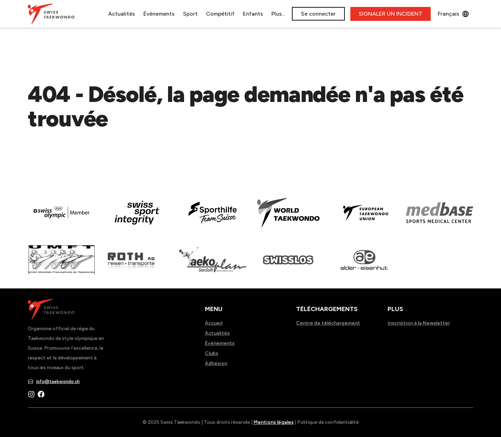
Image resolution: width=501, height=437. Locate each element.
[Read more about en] (136, 217)
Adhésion (216, 363)
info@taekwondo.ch (58, 381)
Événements (159, 13)
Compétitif (220, 13)
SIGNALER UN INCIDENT (390, 13)
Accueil (213, 323)
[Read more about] (61, 217)
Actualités (121, 13)
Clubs (211, 353)
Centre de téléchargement (328, 323)
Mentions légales (274, 422)
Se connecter (318, 13)
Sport (190, 13)
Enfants (253, 13)
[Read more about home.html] (288, 264)
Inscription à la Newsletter (419, 323)
